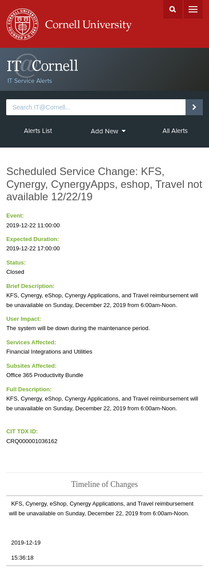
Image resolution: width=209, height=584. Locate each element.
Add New (108, 131)
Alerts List (38, 131)
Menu (193, 9)
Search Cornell (172, 9)
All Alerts (175, 131)
